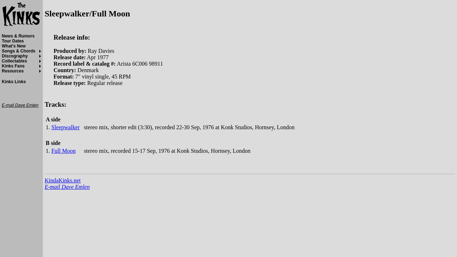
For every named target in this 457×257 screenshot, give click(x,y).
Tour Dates (13, 41)
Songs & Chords (18, 51)
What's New (14, 46)
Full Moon (63, 151)
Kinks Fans (13, 66)
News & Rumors (18, 36)
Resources (13, 71)
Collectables (14, 61)
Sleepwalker (65, 127)
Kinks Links (14, 81)
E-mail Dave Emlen (67, 187)
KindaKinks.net (63, 180)
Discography (15, 56)
